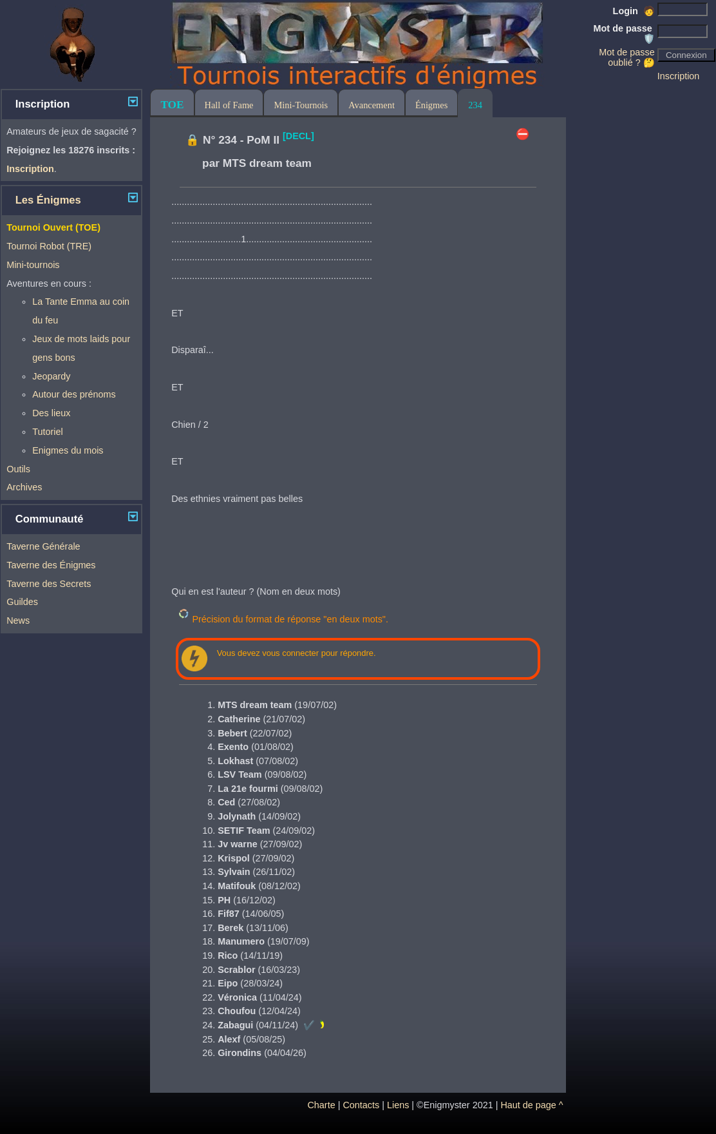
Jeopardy (51, 376)
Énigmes (431, 105)
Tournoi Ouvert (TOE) (53, 227)
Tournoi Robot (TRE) (48, 246)
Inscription (678, 76)
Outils (18, 469)
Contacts (361, 1105)
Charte (321, 1105)
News (18, 620)
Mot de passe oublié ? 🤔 (626, 57)
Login (634, 11)
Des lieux (51, 413)
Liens (398, 1105)
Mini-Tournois (301, 105)
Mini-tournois (32, 265)
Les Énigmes (48, 200)
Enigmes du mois (67, 450)
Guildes (22, 602)
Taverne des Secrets (48, 584)
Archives (24, 487)
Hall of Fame (229, 105)
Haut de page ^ (531, 1105)
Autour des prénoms (74, 394)
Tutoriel (47, 432)
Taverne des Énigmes (50, 565)
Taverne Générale (43, 546)
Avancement (371, 105)
